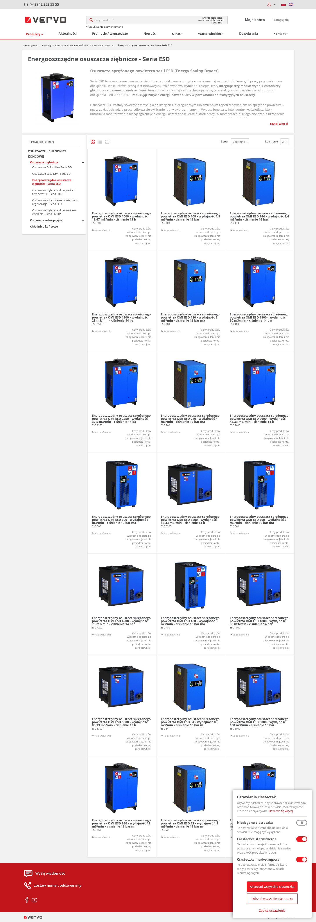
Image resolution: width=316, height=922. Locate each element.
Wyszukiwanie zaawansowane (104, 27)
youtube (34, 900)
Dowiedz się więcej (281, 811)
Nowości (150, 34)
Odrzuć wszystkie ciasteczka (272, 899)
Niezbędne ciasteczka (255, 822)
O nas (176, 34)
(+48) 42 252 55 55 (44, 4)
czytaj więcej (279, 124)
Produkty (33, 34)
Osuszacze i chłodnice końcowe (71, 45)
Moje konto (255, 20)
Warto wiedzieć (209, 34)
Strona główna (30, 45)
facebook (27, 900)
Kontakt (279, 34)
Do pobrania (248, 34)
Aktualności (68, 34)
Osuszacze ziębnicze (103, 45)
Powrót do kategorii (42, 142)
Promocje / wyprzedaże (110, 34)
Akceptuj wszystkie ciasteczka (272, 887)
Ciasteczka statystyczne (256, 839)
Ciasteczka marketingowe (258, 859)
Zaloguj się (281, 20)
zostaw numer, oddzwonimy (57, 885)
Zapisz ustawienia (272, 910)
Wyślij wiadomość (50, 873)
